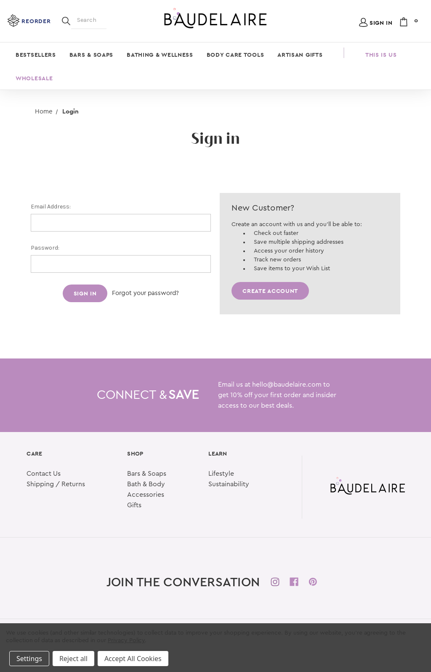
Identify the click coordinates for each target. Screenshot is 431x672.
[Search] (66, 20)
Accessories (145, 494)
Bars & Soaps (91, 54)
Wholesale (34, 78)
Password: (45, 247)
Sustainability (228, 484)
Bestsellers (36, 54)
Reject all (73, 658)
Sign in (381, 22)
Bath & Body (146, 484)
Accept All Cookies (133, 658)
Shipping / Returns (56, 484)
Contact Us (44, 473)
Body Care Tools (235, 54)
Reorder (36, 21)
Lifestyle (221, 473)
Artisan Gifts (299, 54)
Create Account (270, 291)
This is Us (381, 54)
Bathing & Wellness (160, 54)
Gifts (134, 505)
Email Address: (51, 206)
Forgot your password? (145, 293)
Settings (29, 658)
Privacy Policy (126, 640)
